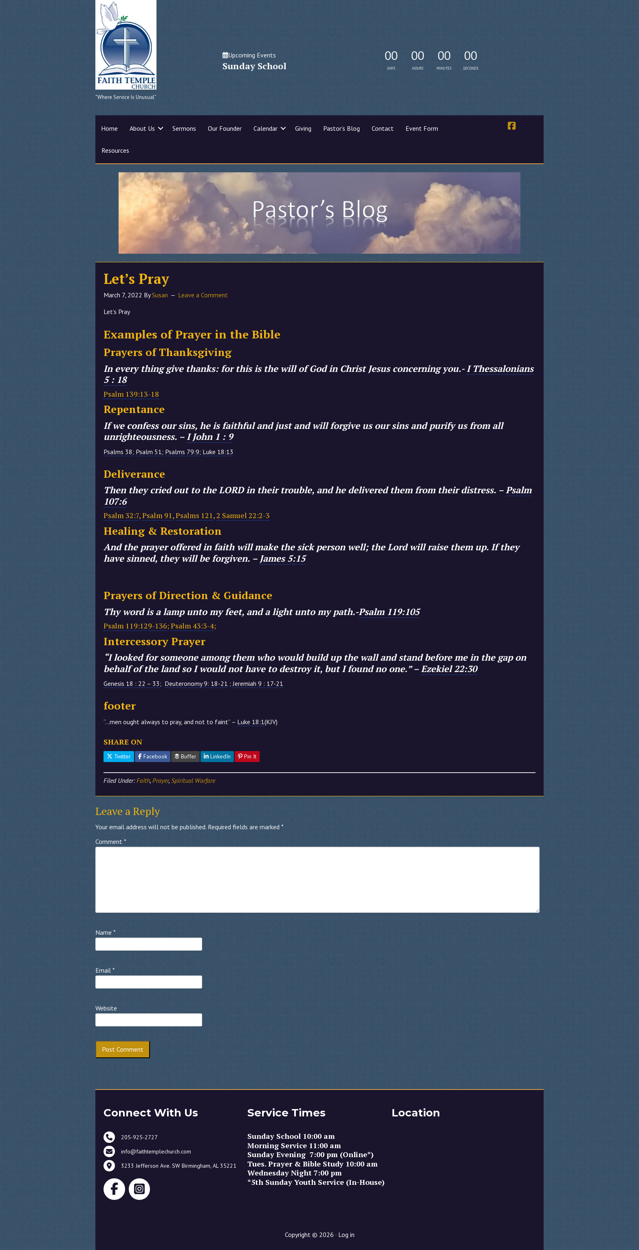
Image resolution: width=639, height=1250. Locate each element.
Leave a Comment (203, 295)
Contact (383, 128)
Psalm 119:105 (389, 611)
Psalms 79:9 (182, 452)
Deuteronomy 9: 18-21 (196, 683)
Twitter (119, 756)
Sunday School (254, 66)
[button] (160, 128)
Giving (303, 128)
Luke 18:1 (250, 722)
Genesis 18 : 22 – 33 (132, 683)
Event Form (421, 128)
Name (105, 932)
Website (106, 1008)
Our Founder (225, 128)
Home (109, 128)
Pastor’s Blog (341, 128)
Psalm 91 (157, 515)
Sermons (184, 128)
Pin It (247, 756)
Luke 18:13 (218, 452)
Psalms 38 (118, 452)
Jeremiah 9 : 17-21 (258, 683)
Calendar (265, 128)
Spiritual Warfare (193, 780)
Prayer (160, 780)
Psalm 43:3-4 (192, 625)
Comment (110, 841)
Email (105, 970)
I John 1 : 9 (210, 436)
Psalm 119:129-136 (135, 625)
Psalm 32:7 (121, 515)
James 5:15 (282, 558)
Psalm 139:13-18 (131, 394)
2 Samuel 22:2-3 (243, 515)
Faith (143, 780)
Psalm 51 (149, 452)
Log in (346, 1234)
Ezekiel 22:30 (449, 668)
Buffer (185, 756)
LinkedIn (217, 756)
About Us (142, 128)
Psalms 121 (194, 515)
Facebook (152, 756)
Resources (115, 150)
